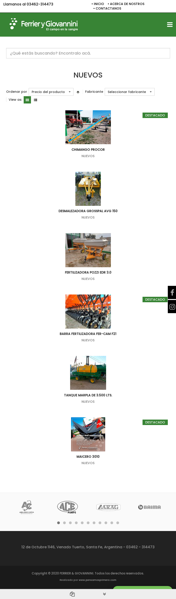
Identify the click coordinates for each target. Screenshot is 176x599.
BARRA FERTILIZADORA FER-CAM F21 (88, 334)
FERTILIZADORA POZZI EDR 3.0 (88, 272)
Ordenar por (16, 92)
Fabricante (94, 92)
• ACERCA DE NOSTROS (126, 4)
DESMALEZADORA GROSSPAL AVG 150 (88, 211)
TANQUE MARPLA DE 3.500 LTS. (88, 395)
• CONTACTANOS (107, 8)
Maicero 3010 (88, 456)
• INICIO (98, 4)
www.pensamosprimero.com (97, 580)
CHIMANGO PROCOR (88, 149)
